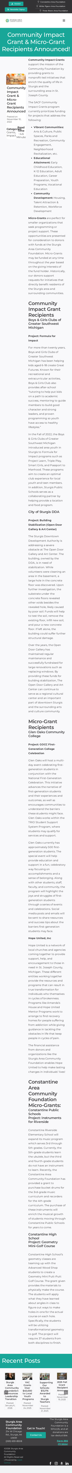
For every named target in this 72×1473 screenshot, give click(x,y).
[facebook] (50, 1463)
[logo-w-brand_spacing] (14, 18)
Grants (11, 132)
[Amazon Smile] (61, 1463)
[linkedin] (67, 1463)
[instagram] (56, 1463)
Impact (11, 135)
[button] (6, 1392)
